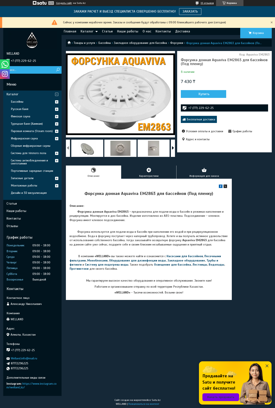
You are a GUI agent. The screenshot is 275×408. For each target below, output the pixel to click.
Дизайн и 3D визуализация (29, 193)
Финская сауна (20, 116)
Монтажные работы (24, 185)
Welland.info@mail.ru (24, 358)
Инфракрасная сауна (24, 138)
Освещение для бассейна (172, 264)
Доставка (182, 31)
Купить (204, 94)
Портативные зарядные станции (32, 171)
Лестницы (199, 264)
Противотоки (79, 269)
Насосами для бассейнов (185, 256)
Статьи (107, 31)
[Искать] (58, 70)
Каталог (87, 31)
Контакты (163, 31)
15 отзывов (207, 3)
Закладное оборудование (186, 260)
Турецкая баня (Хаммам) (27, 124)
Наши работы (127, 31)
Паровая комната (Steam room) (32, 131)
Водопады (216, 264)
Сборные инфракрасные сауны (30, 146)
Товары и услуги (84, 43)
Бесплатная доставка (201, 119)
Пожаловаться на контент (143, 403)
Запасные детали (22, 178)
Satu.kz (156, 400)
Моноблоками (97, 260)
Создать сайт (64, 3)
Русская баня (19, 109)
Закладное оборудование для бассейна (140, 43)
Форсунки (176, 43)
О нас (147, 31)
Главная (70, 31)
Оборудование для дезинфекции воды (137, 260)
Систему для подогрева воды (106, 264)
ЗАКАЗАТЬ (190, 11)
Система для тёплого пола (28, 153)
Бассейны (104, 43)
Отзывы (12, 226)
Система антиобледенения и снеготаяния (29, 162)
